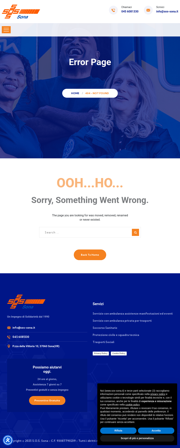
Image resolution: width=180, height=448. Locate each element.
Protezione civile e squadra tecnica (116, 335)
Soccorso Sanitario (105, 328)
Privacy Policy (100, 353)
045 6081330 (129, 11)
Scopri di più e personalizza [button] (137, 438)
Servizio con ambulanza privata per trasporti (122, 320)
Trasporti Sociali (103, 342)
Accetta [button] (156, 430)
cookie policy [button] (132, 404)
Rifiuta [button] (118, 430)
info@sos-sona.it (167, 11)
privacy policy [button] (157, 394)
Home (75, 93)
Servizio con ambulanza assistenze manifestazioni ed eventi (133, 313)
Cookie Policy (118, 353)
